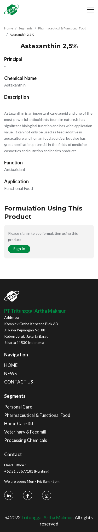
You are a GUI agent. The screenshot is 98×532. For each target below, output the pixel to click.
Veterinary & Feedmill (25, 432)
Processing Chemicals (25, 440)
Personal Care (18, 407)
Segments (26, 28)
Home (8, 28)
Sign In (19, 248)
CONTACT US (18, 382)
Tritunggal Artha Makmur (47, 517)
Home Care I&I (18, 423)
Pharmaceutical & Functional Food (62, 28)
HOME (11, 365)
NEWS (10, 373)
